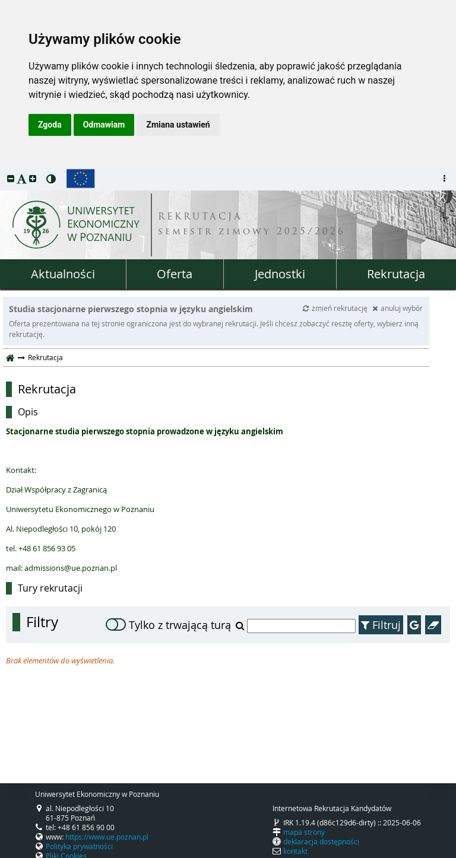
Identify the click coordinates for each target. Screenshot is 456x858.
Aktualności (63, 274)
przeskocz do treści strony (3, 170)
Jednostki (280, 274)
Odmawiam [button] (104, 124)
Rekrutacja (396, 274)
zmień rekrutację (336, 308)
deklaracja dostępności (321, 841)
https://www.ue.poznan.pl (106, 836)
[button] (10, 178)
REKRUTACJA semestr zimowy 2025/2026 (252, 225)
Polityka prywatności (79, 846)
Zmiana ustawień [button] (178, 124)
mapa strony (304, 832)
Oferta (174, 274)
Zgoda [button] (50, 124)
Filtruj (381, 625)
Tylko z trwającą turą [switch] (168, 625)
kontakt (295, 851)
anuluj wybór (397, 308)
